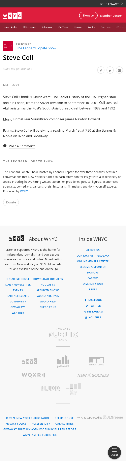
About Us (93, 250)
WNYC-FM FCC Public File (43, 429)
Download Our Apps (48, 279)
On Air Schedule (18, 279)
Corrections (64, 424)
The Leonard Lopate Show (36, 48)
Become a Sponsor (93, 267)
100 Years (63, 27)
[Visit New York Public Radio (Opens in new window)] (63, 334)
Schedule (46, 27)
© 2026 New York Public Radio (27, 418)
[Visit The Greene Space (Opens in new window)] (93, 389)
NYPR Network (111, 3)
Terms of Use (64, 418)
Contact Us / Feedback (93, 256)
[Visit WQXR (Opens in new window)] (33, 375)
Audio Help (48, 301)
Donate (88, 15)
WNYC (24, 191)
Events (18, 290)
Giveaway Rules (14, 429)
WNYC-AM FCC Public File (40, 435)
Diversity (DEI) (93, 284)
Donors (93, 272)
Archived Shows (48, 290)
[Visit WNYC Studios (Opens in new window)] (96, 361)
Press (93, 289)
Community (18, 301)
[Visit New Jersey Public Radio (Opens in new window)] (33, 388)
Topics (91, 27)
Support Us (48, 307)
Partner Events (18, 296)
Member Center (111, 16)
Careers (93, 278)
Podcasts (48, 285)
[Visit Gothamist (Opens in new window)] (63, 361)
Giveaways (18, 307)
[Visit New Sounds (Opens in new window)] (93, 375)
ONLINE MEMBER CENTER (93, 261)
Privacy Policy (16, 424)
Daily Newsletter (18, 285)
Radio (14, 27)
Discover (106, 27)
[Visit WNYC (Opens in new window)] (29, 361)
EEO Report (68, 429)
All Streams (29, 27)
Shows (78, 27)
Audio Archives (48, 296)
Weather (18, 313)
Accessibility (41, 424)
